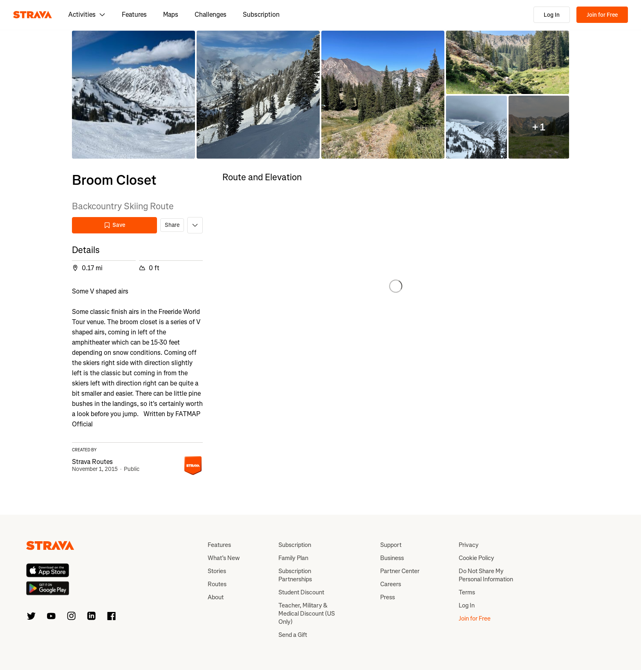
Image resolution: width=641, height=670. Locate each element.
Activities (86, 14)
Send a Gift (292, 635)
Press (387, 597)
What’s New (224, 558)
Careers (390, 584)
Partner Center (399, 571)
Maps (170, 14)
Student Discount (301, 592)
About (216, 597)
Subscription (261, 14)
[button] (133, 95)
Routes (217, 584)
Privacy (469, 545)
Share (172, 225)
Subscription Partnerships (295, 575)
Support (390, 545)
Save (114, 225)
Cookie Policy (476, 558)
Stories (217, 571)
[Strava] (32, 14)
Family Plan (293, 558)
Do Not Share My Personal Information (486, 575)
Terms (467, 592)
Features (134, 14)
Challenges (210, 14)
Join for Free (602, 15)
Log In (552, 15)
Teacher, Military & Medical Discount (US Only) (306, 613)
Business (392, 558)
